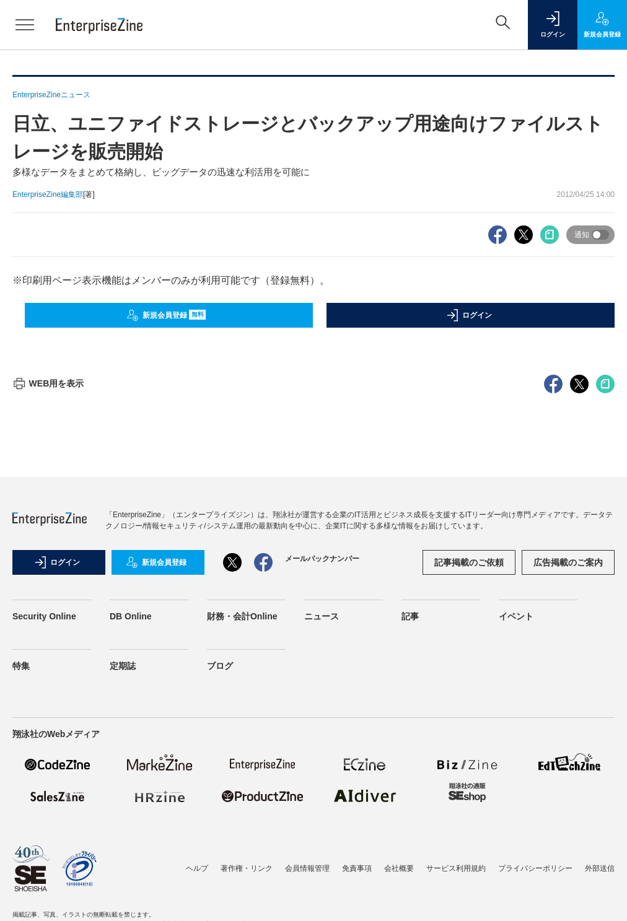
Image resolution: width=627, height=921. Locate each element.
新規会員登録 (166, 315)
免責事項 (357, 868)
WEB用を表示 (48, 383)
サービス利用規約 (456, 868)
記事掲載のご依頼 (469, 562)
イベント (516, 616)
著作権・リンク (247, 868)
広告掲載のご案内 (568, 562)
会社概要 (399, 868)
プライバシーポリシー (535, 868)
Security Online (44, 616)
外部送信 (600, 868)
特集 (21, 666)
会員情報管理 (307, 868)
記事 (410, 616)
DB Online (131, 616)
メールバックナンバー (322, 558)
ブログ (220, 666)
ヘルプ (197, 868)
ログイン (469, 315)
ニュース (321, 616)
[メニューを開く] (25, 25)
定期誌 (123, 666)
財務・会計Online (242, 616)
